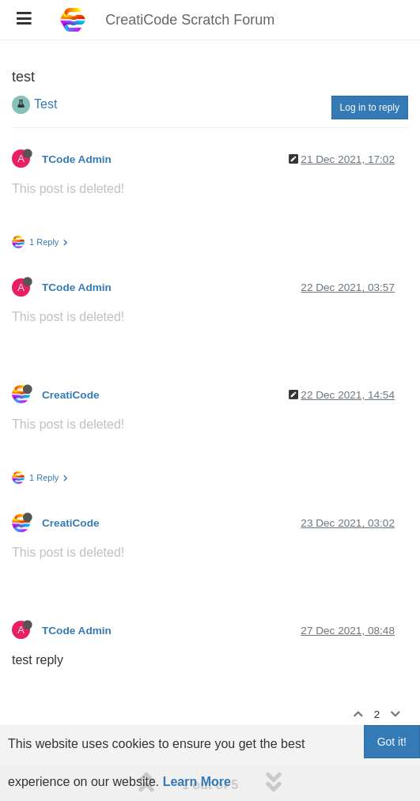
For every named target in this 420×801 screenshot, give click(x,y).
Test (45, 104)
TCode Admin (77, 159)
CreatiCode (71, 395)
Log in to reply (369, 107)
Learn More (197, 781)
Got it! (392, 741)
